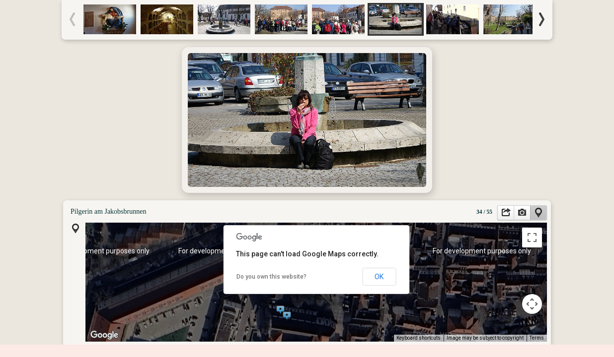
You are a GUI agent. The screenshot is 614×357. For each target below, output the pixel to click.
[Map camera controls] (532, 304)
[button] (280, 308)
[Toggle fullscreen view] (532, 237)
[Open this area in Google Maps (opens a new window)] (104, 335)
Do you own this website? (271, 276)
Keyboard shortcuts (418, 338)
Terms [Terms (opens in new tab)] (537, 338)
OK (379, 277)
